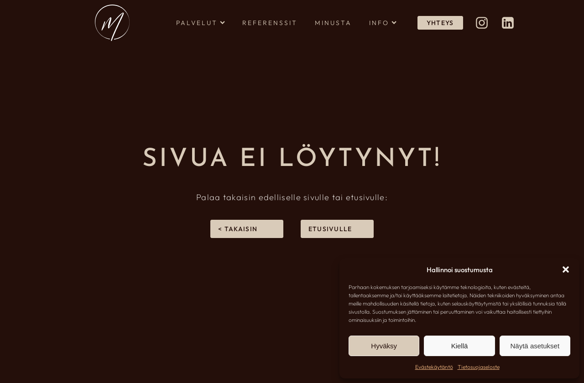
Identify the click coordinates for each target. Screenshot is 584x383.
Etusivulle (330, 229)
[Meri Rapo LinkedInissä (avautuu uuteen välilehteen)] (508, 23)
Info (382, 23)
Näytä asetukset (535, 346)
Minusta (333, 23)
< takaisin (237, 229)
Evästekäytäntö (434, 366)
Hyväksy (384, 346)
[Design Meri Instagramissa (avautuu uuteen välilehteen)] (482, 23)
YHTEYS (440, 23)
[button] (565, 269)
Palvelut (200, 23)
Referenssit (269, 23)
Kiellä (459, 346)
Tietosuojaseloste (479, 366)
